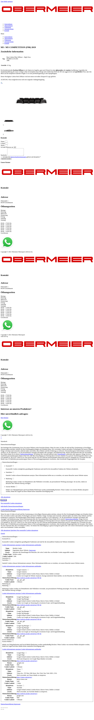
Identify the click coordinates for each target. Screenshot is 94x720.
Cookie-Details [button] (5, 511)
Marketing (10, 480)
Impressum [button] (26, 511)
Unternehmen (8, 24)
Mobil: (3, 145)
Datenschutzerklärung (26, 455)
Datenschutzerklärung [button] (16, 511)
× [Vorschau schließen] (1, 438)
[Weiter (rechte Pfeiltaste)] (3, 710)
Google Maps (21, 656)
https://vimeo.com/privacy (24, 678)
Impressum (4, 251)
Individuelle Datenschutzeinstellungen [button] (12, 507)
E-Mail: (3, 143)
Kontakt (6, 30)
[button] (47, 34)
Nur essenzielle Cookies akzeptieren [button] (11, 504)
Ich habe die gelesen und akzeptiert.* (22, 158)
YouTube (19, 689)
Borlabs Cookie (17, 549)
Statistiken (10, 473)
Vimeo (19, 672)
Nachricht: (4, 156)
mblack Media (37, 253)
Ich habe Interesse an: (7, 147)
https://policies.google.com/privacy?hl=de (29, 579)
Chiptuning (7, 27)
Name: (3, 141)
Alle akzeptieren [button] (5, 498)
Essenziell (10, 467)
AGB (18, 251)
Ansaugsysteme (8, 29)
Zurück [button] (3, 535)
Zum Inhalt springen (7, 1)
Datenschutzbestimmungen (18, 158)
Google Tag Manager (23, 600)
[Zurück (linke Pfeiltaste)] (1, 710)
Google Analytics (22, 573)
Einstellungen (62, 455)
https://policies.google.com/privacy (27, 662)
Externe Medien (11, 488)
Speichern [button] (4, 501)
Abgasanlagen (8, 25)
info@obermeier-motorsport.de (10, 194)
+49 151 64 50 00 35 (7, 193)
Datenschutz (12, 251)
